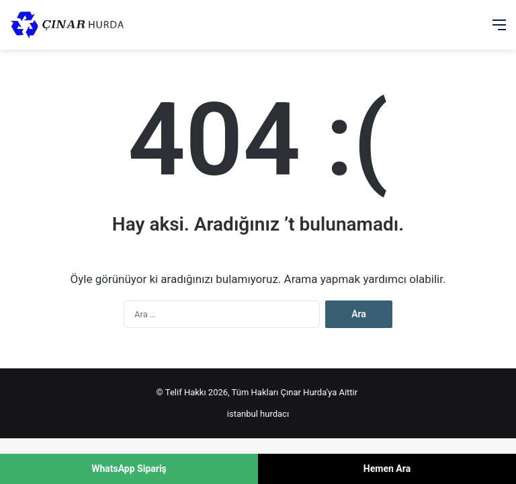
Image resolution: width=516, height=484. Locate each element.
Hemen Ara (387, 468)
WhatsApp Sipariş (129, 468)
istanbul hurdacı (258, 414)
